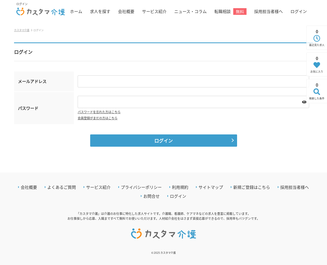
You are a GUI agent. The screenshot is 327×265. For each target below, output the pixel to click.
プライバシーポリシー (141, 187)
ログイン (298, 11)
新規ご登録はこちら (251, 187)
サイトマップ (210, 187)
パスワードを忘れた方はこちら (99, 112)
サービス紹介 (154, 11)
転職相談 (230, 11)
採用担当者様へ (268, 11)
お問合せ (151, 196)
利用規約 (180, 187)
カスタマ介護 (21, 30)
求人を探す (100, 11)
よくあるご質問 (61, 187)
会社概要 (126, 11)
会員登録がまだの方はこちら (98, 118)
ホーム (76, 11)
